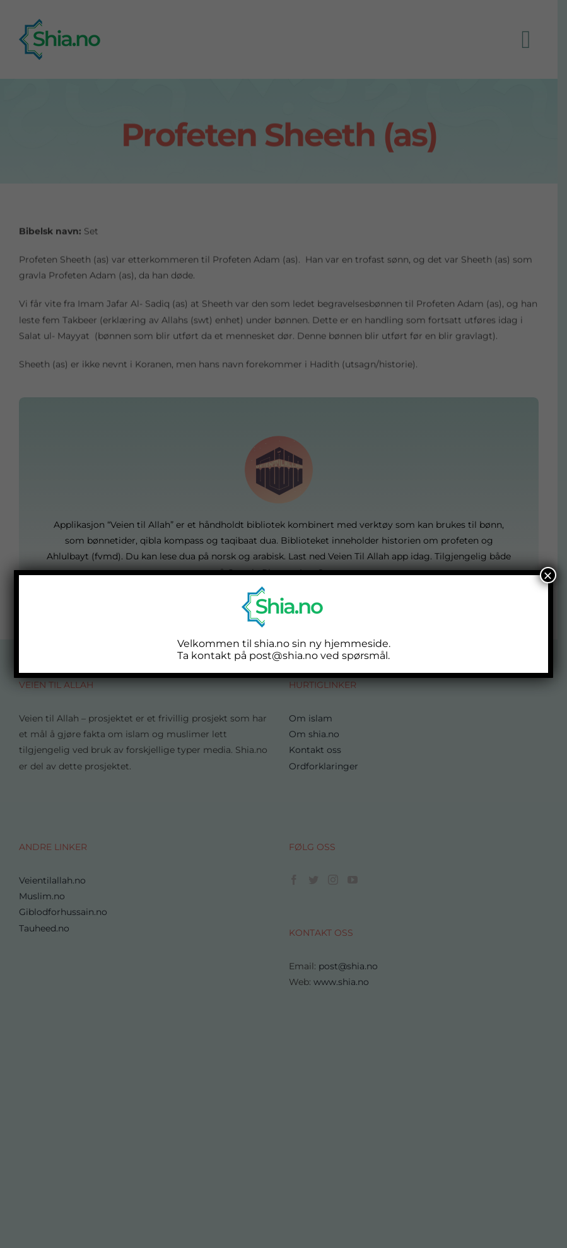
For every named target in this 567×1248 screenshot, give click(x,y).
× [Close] (548, 575)
